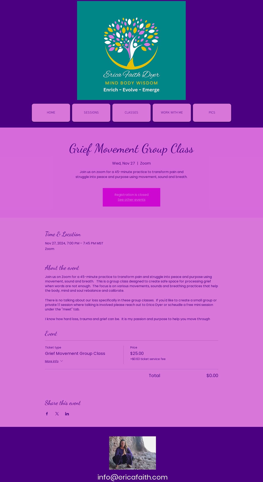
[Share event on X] (57, 413)
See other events (131, 199)
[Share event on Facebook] (47, 413)
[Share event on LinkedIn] (67, 413)
